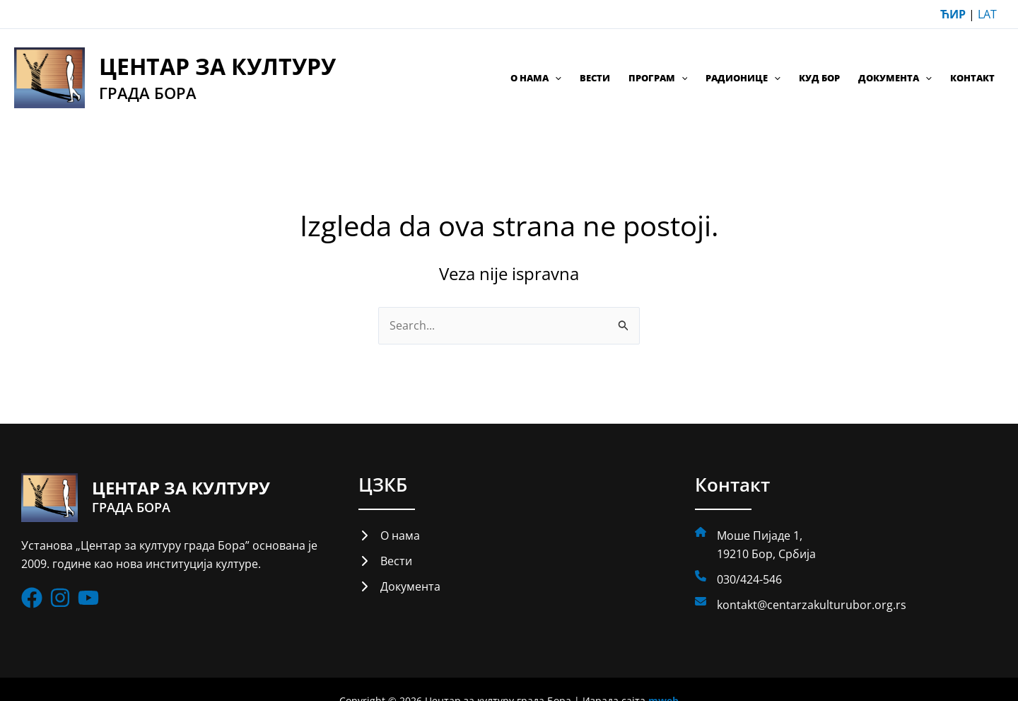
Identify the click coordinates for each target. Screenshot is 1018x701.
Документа (895, 78)
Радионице (743, 78)
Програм (658, 78)
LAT (987, 14)
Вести (595, 77)
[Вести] (385, 561)
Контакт (972, 77)
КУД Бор (819, 77)
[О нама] (389, 535)
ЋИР (953, 14)
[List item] (31, 598)
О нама (535, 78)
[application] (555, 78)
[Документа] (399, 587)
